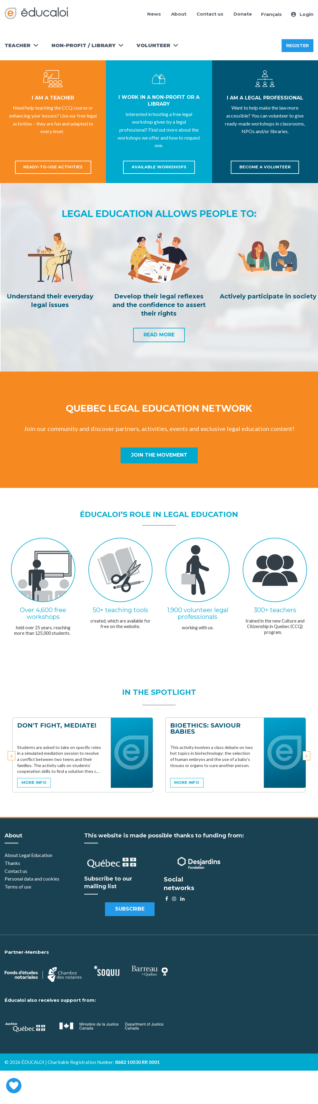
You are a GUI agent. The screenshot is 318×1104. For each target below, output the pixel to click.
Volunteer (153, 45)
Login (302, 14)
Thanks (13, 863)
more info (34, 782)
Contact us (209, 14)
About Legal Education (28, 855)
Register (297, 45)
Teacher (17, 45)
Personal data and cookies (32, 878)
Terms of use (18, 886)
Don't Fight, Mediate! (56, 725)
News (154, 14)
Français (271, 14)
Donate (243, 14)
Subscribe (129, 909)
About (178, 14)
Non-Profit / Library (83, 45)
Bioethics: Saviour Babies (205, 728)
